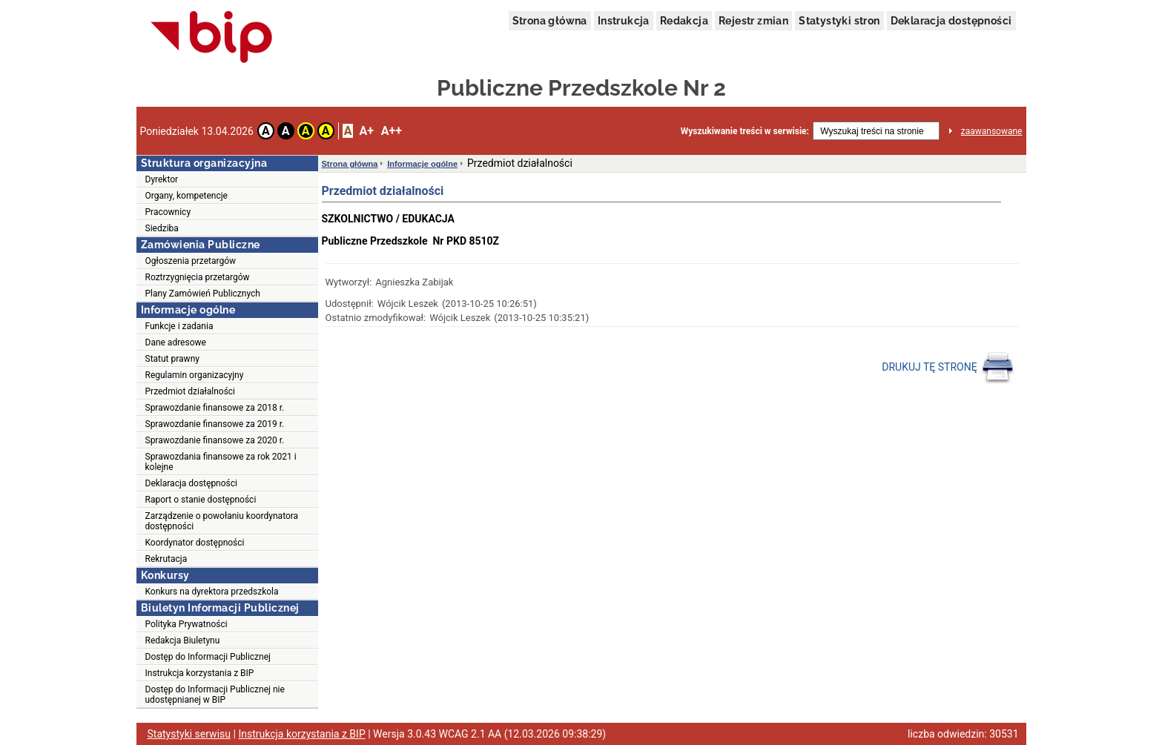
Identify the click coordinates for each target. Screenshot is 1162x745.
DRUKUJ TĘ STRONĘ (948, 367)
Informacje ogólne (422, 163)
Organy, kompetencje (186, 196)
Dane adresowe (175, 342)
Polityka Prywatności (186, 624)
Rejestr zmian (753, 21)
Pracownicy (168, 212)
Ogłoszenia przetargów (191, 261)
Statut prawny (172, 359)
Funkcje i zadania (179, 326)
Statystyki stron (839, 21)
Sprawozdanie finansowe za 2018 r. (215, 408)
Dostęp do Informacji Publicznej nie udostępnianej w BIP (215, 694)
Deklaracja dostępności (951, 21)
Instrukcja (624, 21)
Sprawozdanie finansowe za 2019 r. (215, 424)
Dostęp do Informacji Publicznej (208, 657)
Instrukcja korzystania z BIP (199, 673)
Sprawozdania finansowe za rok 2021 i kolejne (221, 461)
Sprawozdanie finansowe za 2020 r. (215, 440)
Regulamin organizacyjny (194, 375)
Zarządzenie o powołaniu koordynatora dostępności (222, 521)
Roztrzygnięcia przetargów (197, 277)
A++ (391, 131)
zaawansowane (992, 131)
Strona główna (549, 21)
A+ (366, 131)
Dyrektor (162, 179)
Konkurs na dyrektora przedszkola (212, 591)
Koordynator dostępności (195, 542)
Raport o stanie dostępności (201, 499)
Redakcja (684, 21)
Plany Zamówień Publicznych (202, 293)
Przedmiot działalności (190, 391)
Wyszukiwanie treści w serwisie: (745, 131)
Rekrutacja (166, 559)
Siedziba (162, 228)
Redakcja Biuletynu (182, 640)
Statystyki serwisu (189, 734)
